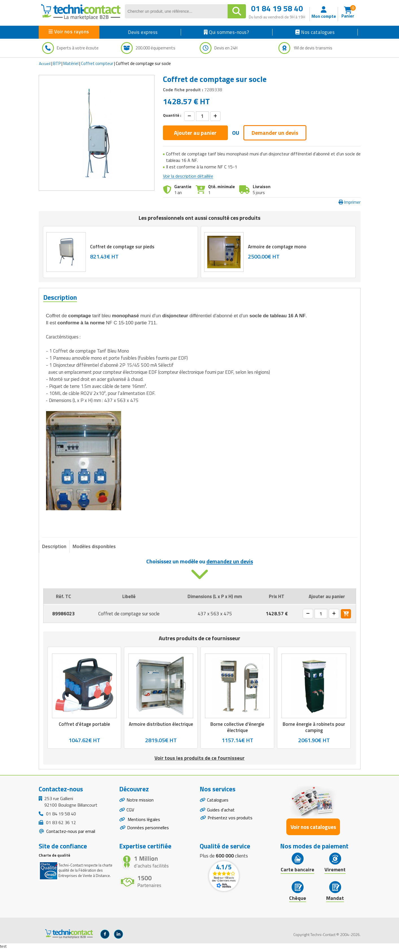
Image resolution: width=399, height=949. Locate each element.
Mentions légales (143, 819)
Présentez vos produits (230, 818)
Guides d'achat (221, 809)
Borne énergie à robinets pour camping (314, 727)
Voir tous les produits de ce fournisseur (199, 758)
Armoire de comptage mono (277, 246)
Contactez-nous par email (70, 831)
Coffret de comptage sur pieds (122, 246)
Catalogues (217, 799)
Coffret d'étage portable (84, 724)
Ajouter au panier (195, 132)
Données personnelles (148, 828)
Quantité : (172, 115)
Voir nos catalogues (313, 827)
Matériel (71, 63)
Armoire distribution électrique (160, 724)
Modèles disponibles (94, 546)
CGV (130, 809)
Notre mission (140, 799)
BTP (57, 63)
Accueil (45, 63)
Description (54, 546)
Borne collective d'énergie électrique (237, 727)
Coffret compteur (97, 63)
